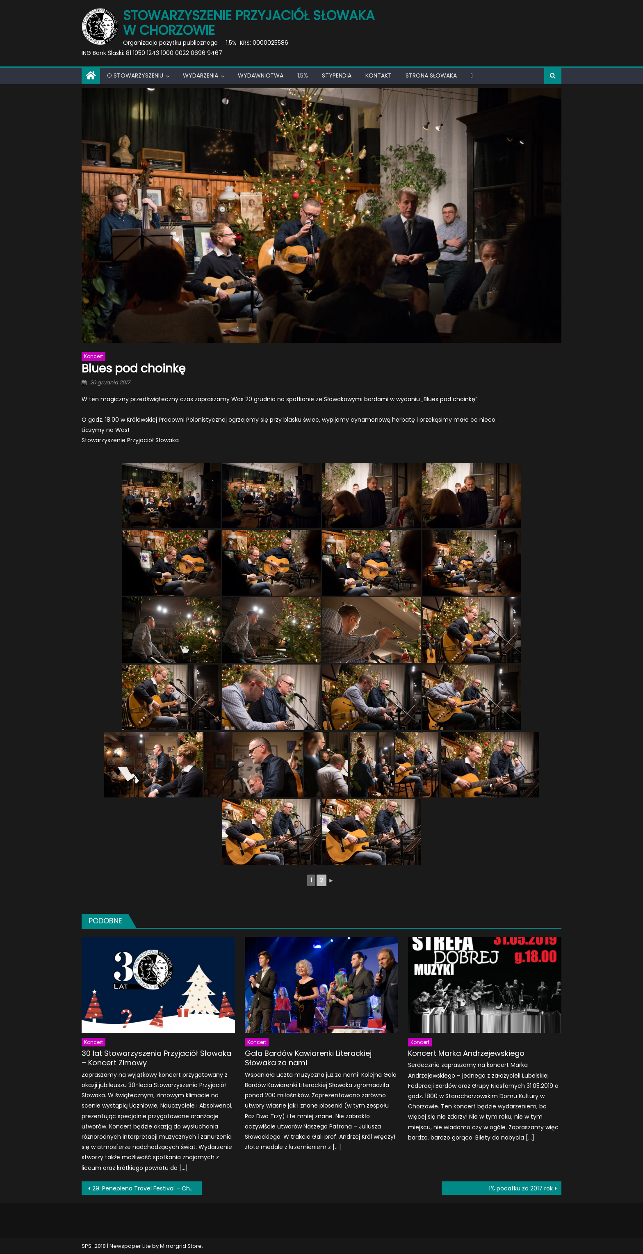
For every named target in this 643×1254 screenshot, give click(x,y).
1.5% (302, 75)
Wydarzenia (200, 75)
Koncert (93, 356)
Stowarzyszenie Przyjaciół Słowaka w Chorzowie (249, 22)
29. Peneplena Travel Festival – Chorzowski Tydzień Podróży (147, 1188)
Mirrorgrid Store (181, 1246)
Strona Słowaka (431, 75)
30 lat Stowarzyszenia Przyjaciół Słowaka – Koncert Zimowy (156, 1058)
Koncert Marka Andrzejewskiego (466, 1053)
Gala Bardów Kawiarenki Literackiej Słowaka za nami (308, 1058)
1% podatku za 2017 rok (521, 1188)
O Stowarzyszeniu (135, 75)
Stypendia (336, 75)
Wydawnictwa (260, 75)
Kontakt (378, 75)
